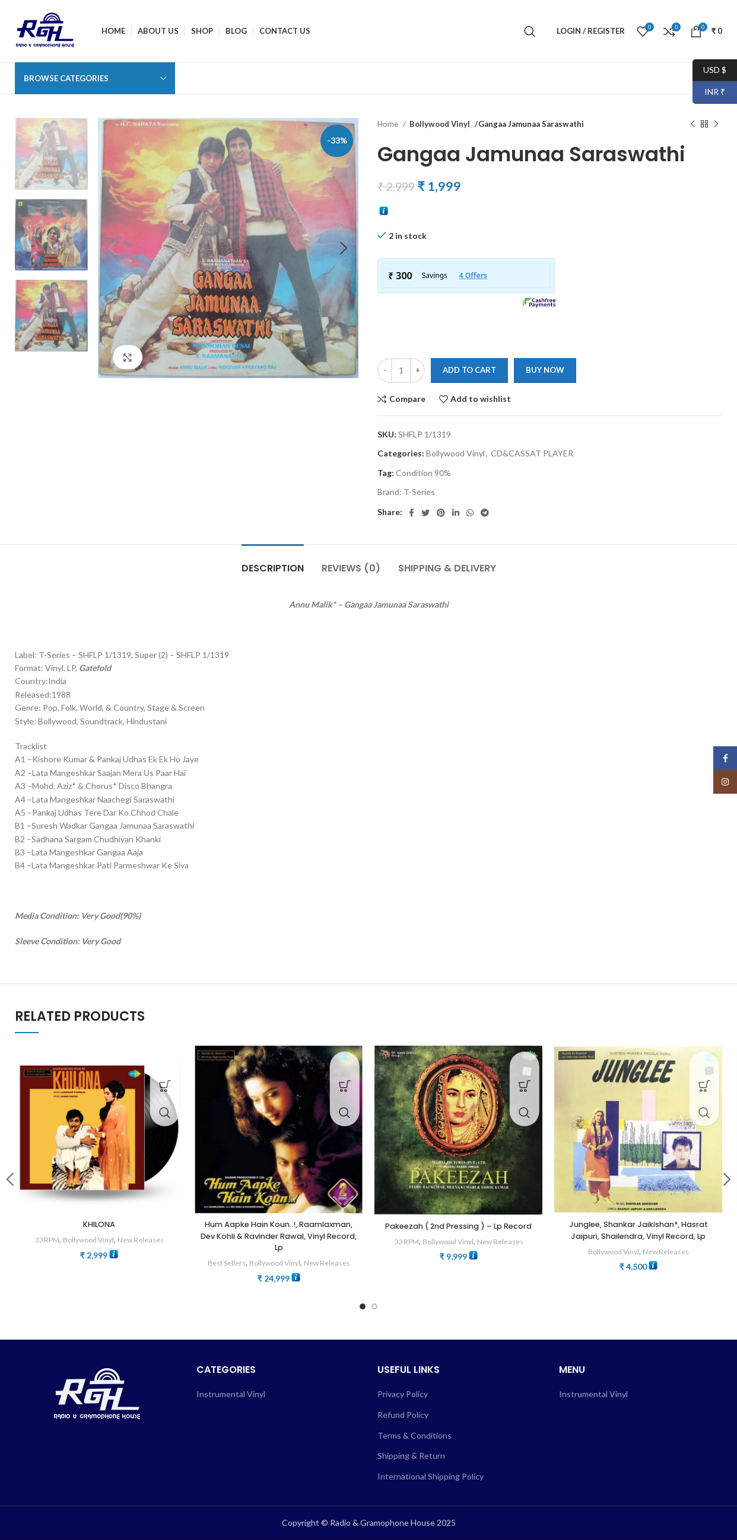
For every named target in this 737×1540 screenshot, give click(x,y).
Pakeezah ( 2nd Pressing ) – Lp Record (459, 1232)
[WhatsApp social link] (470, 512)
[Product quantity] (401, 370)
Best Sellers (223, 1262)
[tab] (273, 562)
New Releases (144, 1239)
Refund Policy (402, 1415)
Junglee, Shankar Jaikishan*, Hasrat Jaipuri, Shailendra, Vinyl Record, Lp (638, 1230)
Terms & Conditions (414, 1435)
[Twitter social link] (425, 512)
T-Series (419, 492)
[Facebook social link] (411, 512)
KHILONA (99, 1224)
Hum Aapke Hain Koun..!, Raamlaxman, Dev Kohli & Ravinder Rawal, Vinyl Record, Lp (279, 1235)
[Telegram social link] (485, 512)
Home (388, 124)
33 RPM (43, 1239)
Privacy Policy (402, 1394)
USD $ (709, 70)
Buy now (545, 370)
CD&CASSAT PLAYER (532, 453)
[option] (51, 154)
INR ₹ (708, 92)
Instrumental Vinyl (230, 1394)
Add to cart (469, 370)
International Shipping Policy (430, 1476)
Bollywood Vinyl (438, 124)
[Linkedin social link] (456, 512)
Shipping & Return (411, 1455)
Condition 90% (423, 473)
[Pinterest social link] (441, 512)
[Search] (530, 31)
